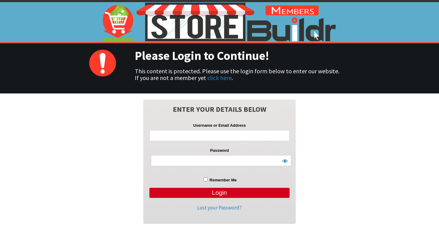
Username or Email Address (219, 125)
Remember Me (220, 179)
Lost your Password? (219, 207)
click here (219, 78)
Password (219, 150)
